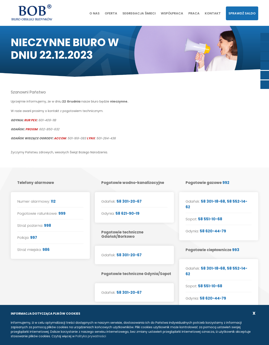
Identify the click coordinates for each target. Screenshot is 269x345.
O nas (94, 13)
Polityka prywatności (90, 336)
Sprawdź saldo (242, 13)
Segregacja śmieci (139, 13)
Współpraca (172, 13)
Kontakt (213, 13)
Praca (194, 13)
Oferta (111, 13)
